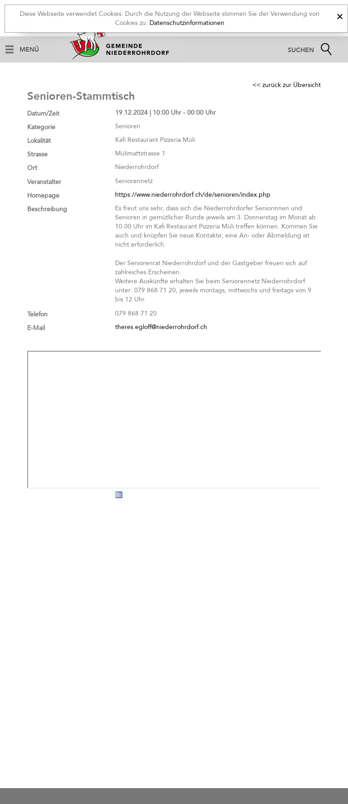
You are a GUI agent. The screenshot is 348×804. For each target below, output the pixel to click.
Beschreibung (47, 209)
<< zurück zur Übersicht (286, 85)
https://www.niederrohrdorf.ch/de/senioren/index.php (193, 194)
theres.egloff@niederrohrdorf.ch (161, 327)
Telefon (37, 314)
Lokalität (39, 140)
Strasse (37, 154)
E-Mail (36, 328)
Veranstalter (44, 182)
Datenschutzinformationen (187, 23)
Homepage (43, 195)
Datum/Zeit (43, 113)
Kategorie (41, 127)
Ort (32, 168)
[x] (339, 15)
